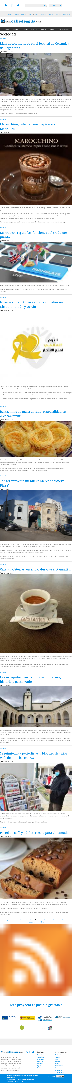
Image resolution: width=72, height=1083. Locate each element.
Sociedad (3, 38)
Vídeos (22, 14)
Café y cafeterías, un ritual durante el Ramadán (35, 569)
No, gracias (51, 1077)
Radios (36, 14)
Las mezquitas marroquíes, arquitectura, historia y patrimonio (30, 679)
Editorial (10, 14)
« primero (9, 920)
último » (42, 922)
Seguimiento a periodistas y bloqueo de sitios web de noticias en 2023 (33, 755)
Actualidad (15, 29)
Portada (6, 29)
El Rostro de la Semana (63, 29)
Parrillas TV (29, 14)
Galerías (51, 14)
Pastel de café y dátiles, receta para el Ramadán (35, 832)
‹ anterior (19, 920)
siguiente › (32, 922)
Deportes (43, 29)
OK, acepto (60, 1077)
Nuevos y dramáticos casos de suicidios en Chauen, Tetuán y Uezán (31, 304)
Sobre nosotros (66, 14)
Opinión (52, 29)
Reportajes (34, 29)
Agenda (17, 14)
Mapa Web (58, 14)
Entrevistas (25, 29)
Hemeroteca (43, 14)
